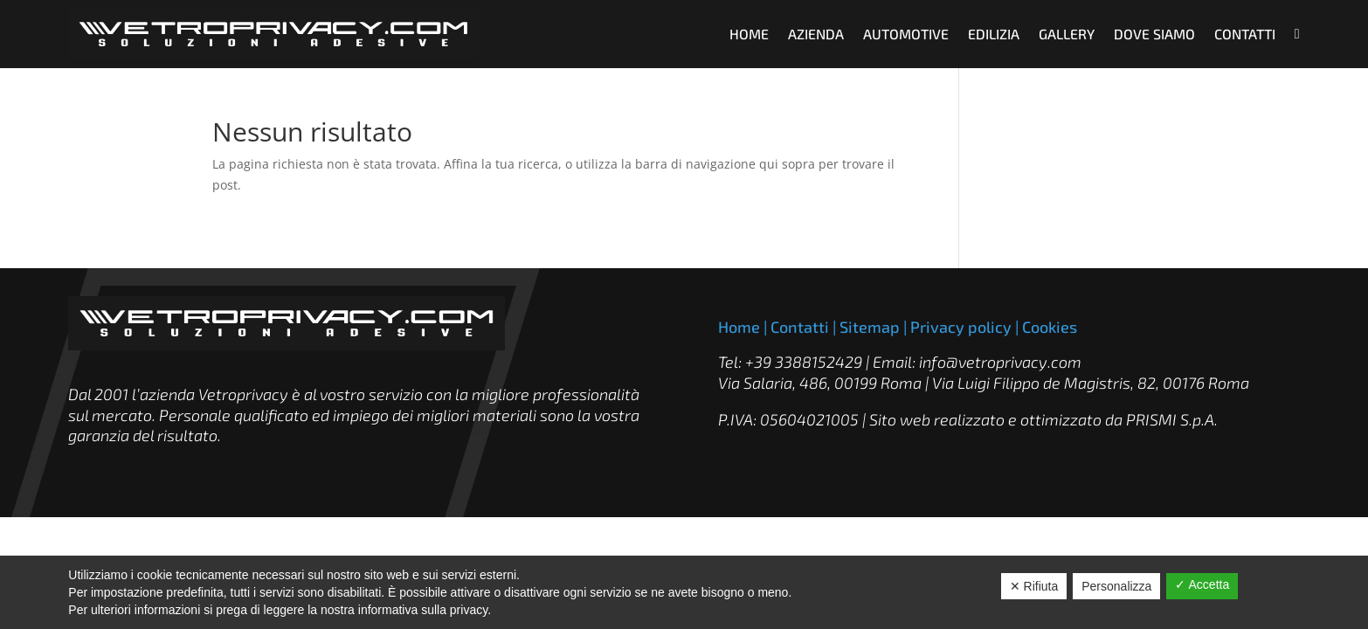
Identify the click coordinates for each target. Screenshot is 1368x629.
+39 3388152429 (803, 361)
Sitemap (869, 326)
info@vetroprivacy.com (1000, 361)
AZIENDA (816, 33)
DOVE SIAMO (1154, 33)
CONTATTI (1244, 33)
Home (739, 326)
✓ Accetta (1202, 584)
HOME (749, 33)
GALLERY (1067, 33)
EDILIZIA (993, 33)
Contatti (799, 326)
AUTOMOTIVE (906, 33)
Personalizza (1116, 586)
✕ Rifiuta (1034, 586)
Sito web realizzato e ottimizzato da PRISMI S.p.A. (1043, 419)
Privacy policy (961, 326)
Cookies (1049, 326)
